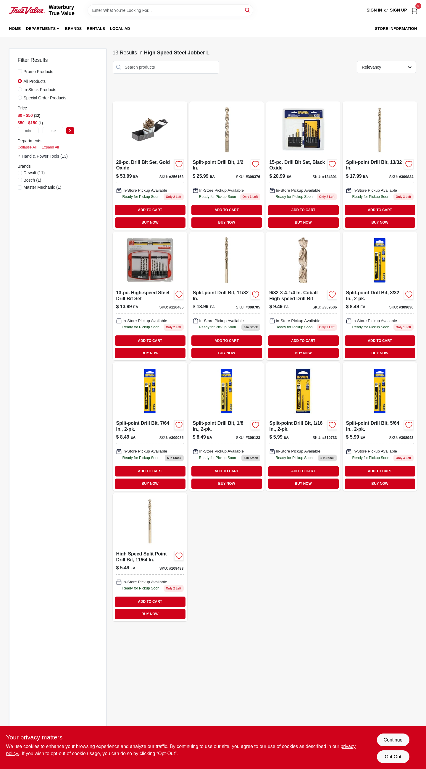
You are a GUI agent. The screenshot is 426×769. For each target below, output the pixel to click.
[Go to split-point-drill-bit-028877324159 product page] (303, 426)
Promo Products (38, 71)
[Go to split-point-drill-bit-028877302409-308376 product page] (226, 165)
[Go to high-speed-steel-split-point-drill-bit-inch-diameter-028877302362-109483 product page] (150, 557)
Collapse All (27, 147)
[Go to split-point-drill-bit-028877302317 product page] (150, 426)
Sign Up (398, 10)
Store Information (396, 28)
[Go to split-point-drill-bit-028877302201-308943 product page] (380, 426)
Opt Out (393, 756)
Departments (41, 28)
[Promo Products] (20, 71)
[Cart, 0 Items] (414, 10)
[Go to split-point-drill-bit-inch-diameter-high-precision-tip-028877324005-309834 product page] (380, 165)
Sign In (374, 10)
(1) (32, 180)
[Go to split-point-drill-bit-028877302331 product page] (226, 426)
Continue (392, 739)
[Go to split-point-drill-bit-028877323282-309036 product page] (380, 296)
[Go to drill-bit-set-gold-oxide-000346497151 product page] (150, 165)
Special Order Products (45, 97)
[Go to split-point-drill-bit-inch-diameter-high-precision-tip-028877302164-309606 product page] (303, 296)
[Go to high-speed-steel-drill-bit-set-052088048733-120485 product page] (150, 296)
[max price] (53, 130)
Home (15, 28)
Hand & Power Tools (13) (45, 156)
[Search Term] (170, 10)
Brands (73, 28)
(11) (34, 172)
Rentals (96, 28)
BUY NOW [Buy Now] (150, 222)
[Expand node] (20, 156)
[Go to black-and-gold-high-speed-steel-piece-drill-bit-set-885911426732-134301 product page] (303, 165)
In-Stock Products (40, 89)
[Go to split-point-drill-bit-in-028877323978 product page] (226, 296)
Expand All (50, 147)
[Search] (247, 10)
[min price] (28, 130)
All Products (35, 81)
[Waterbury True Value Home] (27, 10)
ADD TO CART (150, 210)
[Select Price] (70, 130)
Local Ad (120, 28)
